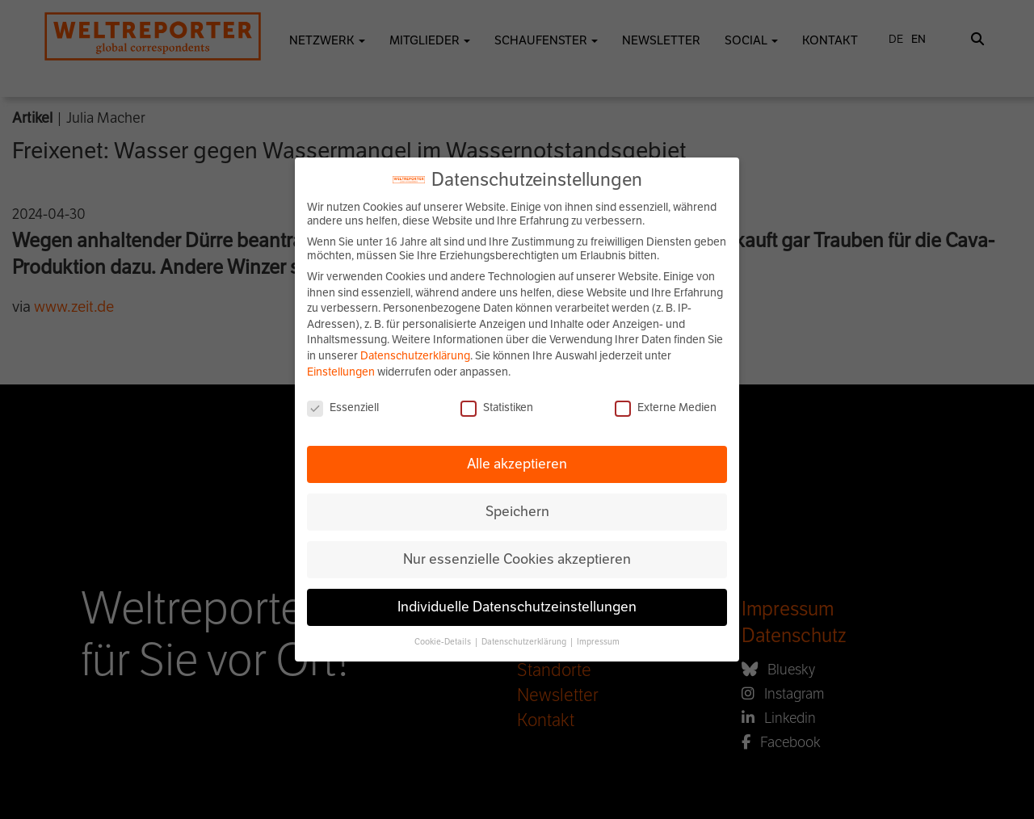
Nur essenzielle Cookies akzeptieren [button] (517, 559)
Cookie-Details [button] (443, 641)
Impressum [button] (598, 641)
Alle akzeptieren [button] (517, 463)
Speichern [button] (517, 511)
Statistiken (496, 407)
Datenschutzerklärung (415, 356)
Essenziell (343, 407)
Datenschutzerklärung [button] (524, 641)
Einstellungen (341, 372)
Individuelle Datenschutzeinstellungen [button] (517, 606)
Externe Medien (666, 407)
